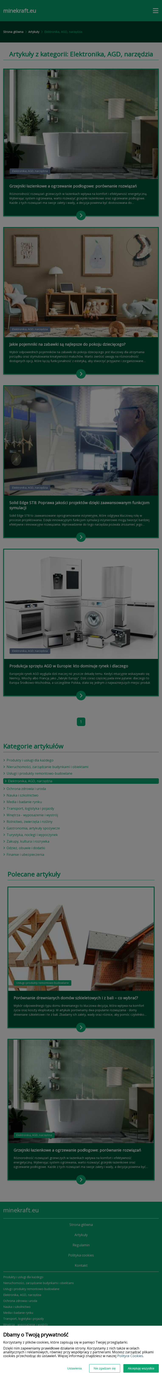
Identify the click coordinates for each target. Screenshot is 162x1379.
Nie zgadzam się (105, 1368)
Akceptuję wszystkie (141, 1368)
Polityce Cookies (130, 1356)
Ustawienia (74, 1368)
